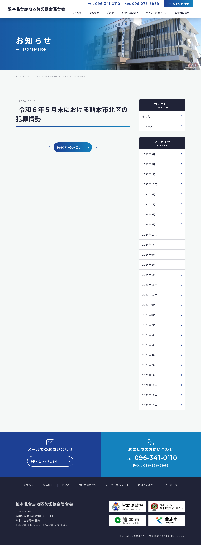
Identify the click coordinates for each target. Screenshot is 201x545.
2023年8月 (149, 315)
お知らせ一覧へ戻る (73, 147)
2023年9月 (149, 305)
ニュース (147, 126)
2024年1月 (149, 274)
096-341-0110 (107, 4)
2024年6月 (149, 254)
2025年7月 (149, 204)
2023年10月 (149, 295)
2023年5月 (149, 345)
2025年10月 (149, 184)
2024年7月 (149, 244)
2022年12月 (149, 385)
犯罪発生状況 (182, 12)
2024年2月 (149, 264)
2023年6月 (149, 335)
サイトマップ (170, 485)
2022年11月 (149, 395)
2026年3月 (149, 154)
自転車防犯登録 (129, 12)
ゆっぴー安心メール (156, 12)
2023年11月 (149, 284)
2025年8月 (149, 194)
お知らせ (77, 12)
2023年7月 (149, 325)
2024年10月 (149, 234)
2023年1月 (149, 375)
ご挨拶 (110, 12)
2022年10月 (149, 405)
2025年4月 (149, 214)
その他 (146, 116)
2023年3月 (149, 355)
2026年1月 (149, 174)
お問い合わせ (178, 4)
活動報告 (94, 12)
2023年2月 (149, 365)
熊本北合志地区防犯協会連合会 (36, 9)
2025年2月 (149, 224)
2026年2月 (149, 164)
